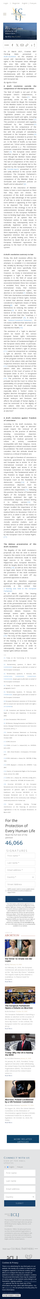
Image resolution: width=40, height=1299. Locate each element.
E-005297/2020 (8, 676)
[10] (21, 328)
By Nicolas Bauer (10, 1011)
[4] (35, 134)
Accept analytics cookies (11, 1295)
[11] (5, 351)
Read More (8, 982)
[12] (5, 366)
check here (8, 1288)
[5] (10, 152)
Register (16, 3)
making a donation (30, 1281)
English (25, 3)
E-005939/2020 (20, 676)
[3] (35, 124)
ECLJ (9, 37)
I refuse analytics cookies (11, 1293)
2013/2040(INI (8, 706)
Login (6, 3)
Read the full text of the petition (16, 836)
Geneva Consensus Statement (20, 320)
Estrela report (13, 169)
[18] (12, 567)
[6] (25, 184)
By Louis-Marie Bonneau (12, 1058)
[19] (5, 636)
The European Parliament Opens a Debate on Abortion (19, 1006)
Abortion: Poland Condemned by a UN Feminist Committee (19, 1100)
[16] (28, 502)
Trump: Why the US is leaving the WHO (19, 1053)
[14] (22, 482)
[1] (28, 97)
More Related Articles (23, 1140)
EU (6, 26)
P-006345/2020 (8, 679)
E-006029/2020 (31, 676)
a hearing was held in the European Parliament (20, 589)
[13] (5, 378)
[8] (11, 305)
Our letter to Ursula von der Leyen (18, 959)
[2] (35, 119)
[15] (26, 490)
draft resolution (10, 56)
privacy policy (31, 924)
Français (33, 3)
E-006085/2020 (8, 694)
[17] (5, 537)
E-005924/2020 (8, 667)
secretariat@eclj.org (28, 922)
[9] (13, 310)
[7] (24, 293)
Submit (20, 1203)
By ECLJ (7, 964)
